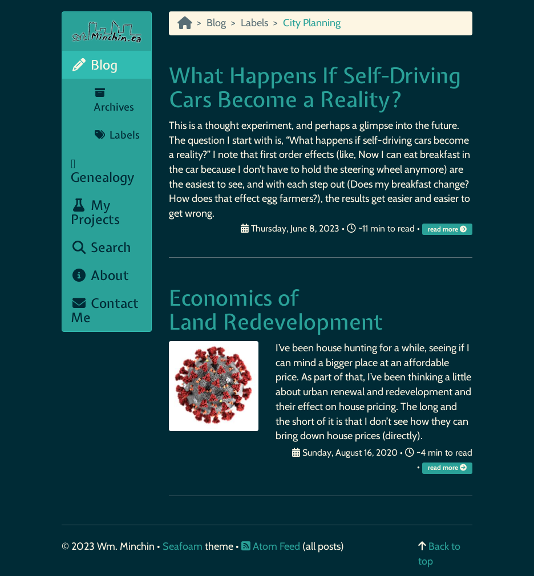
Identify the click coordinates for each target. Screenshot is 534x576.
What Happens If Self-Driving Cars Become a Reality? (315, 87)
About (100, 275)
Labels (117, 135)
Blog (94, 65)
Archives (114, 101)
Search (101, 247)
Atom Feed (270, 546)
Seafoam (184, 546)
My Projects (95, 212)
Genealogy (103, 171)
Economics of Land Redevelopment (276, 309)
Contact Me (105, 310)
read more (448, 229)
